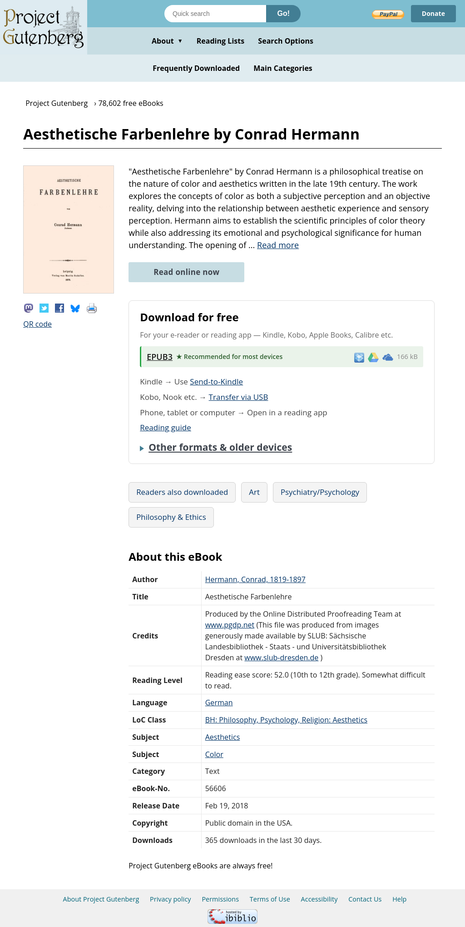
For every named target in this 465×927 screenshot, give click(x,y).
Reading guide (165, 427)
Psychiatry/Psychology (320, 492)
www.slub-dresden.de (281, 658)
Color (214, 754)
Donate (433, 13)
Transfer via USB (238, 397)
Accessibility (319, 899)
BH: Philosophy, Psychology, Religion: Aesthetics (286, 720)
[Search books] (215, 13)
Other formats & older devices (220, 447)
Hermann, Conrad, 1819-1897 (255, 579)
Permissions (220, 899)
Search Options (285, 41)
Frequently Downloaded (196, 68)
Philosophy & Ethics (171, 517)
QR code (37, 324)
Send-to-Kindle (216, 381)
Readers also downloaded (182, 492)
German (219, 703)
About (167, 40)
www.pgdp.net (230, 625)
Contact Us (364, 899)
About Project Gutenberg (101, 899)
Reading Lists (221, 41)
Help (399, 899)
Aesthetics (222, 737)
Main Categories (282, 68)
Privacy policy (170, 899)
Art (254, 492)
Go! (283, 13)
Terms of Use (270, 899)
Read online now (186, 272)
